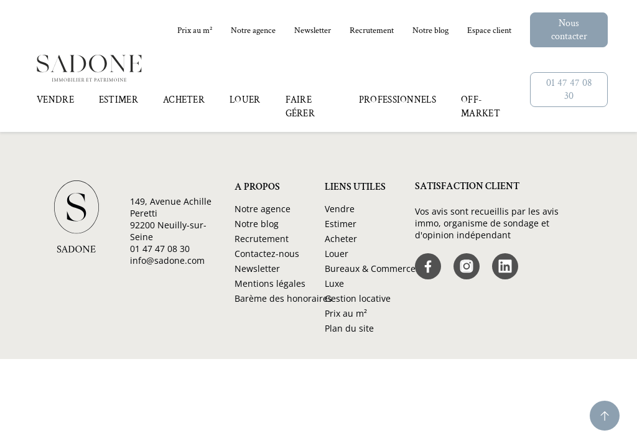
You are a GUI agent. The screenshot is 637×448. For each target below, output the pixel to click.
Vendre (340, 209)
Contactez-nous (267, 253)
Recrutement (372, 30)
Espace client (489, 30)
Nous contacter (569, 30)
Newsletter (312, 30)
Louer (336, 253)
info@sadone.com (167, 260)
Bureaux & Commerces (372, 268)
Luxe (334, 283)
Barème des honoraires (283, 298)
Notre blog (430, 30)
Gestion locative (358, 298)
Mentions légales (270, 283)
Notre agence (253, 30)
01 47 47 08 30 (569, 90)
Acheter (341, 239)
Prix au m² (194, 30)
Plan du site (349, 328)
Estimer (340, 224)
